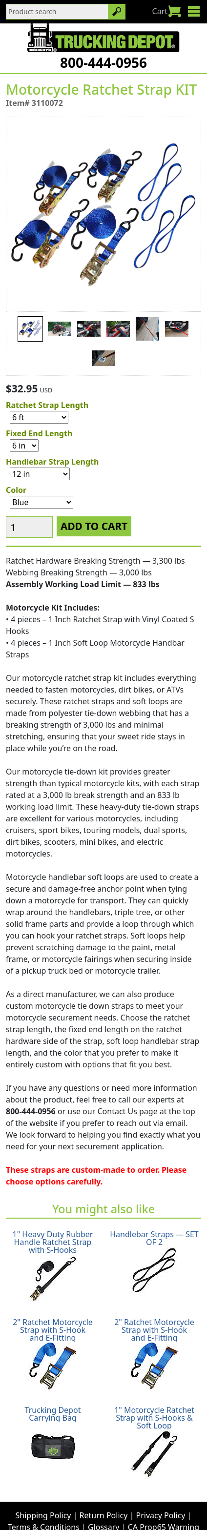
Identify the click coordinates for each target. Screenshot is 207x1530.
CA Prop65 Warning (163, 1508)
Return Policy (104, 1496)
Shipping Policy (43, 1496)
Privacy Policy (161, 1496)
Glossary (104, 1508)
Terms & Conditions (44, 1508)
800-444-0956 (103, 62)
